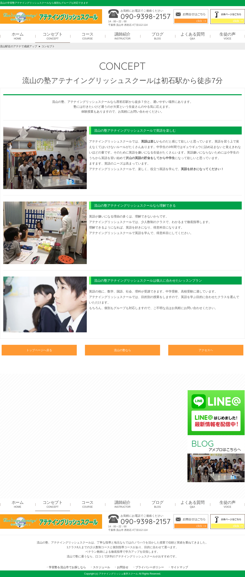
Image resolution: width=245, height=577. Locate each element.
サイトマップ (179, 567)
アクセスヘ (206, 350)
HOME (18, 35)
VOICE (227, 35)
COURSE (87, 35)
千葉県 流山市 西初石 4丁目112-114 (128, 25)
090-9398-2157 (145, 16)
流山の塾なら (122, 350)
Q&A (192, 35)
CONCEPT (53, 35)
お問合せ (122, 567)
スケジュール (101, 567)
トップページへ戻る (39, 350)
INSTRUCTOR (122, 35)
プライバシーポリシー (149, 567)
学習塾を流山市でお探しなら (67, 567)
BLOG (157, 35)
